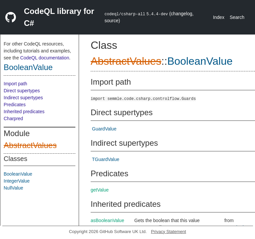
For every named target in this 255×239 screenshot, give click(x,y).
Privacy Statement (168, 231)
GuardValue (104, 128)
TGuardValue (105, 159)
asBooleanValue (107, 220)
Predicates (15, 104)
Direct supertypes (22, 90)
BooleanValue (28, 67)
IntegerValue (17, 181)
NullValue (13, 188)
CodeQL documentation (44, 57)
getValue (100, 190)
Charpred (13, 118)
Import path (15, 83)
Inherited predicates (24, 111)
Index (218, 17)
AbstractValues (30, 145)
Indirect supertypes (23, 97)
